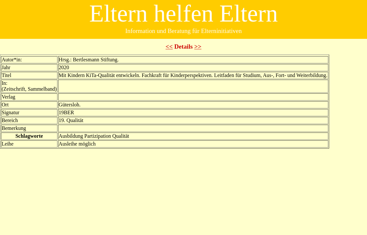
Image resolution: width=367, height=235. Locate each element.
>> (198, 46)
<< (169, 46)
